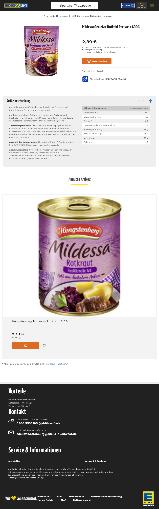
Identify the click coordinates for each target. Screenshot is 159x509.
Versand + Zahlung (56, 364)
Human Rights (45, 500)
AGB (59, 496)
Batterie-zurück (82, 500)
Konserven (83, 16)
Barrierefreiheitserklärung (106, 496)
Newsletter (14, 461)
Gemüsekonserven (102, 16)
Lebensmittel (66, 16)
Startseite (49, 16)
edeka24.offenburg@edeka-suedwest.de (46, 434)
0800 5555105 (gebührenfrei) (38, 423)
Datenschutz (76, 496)
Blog (63, 500)
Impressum (43, 496)
